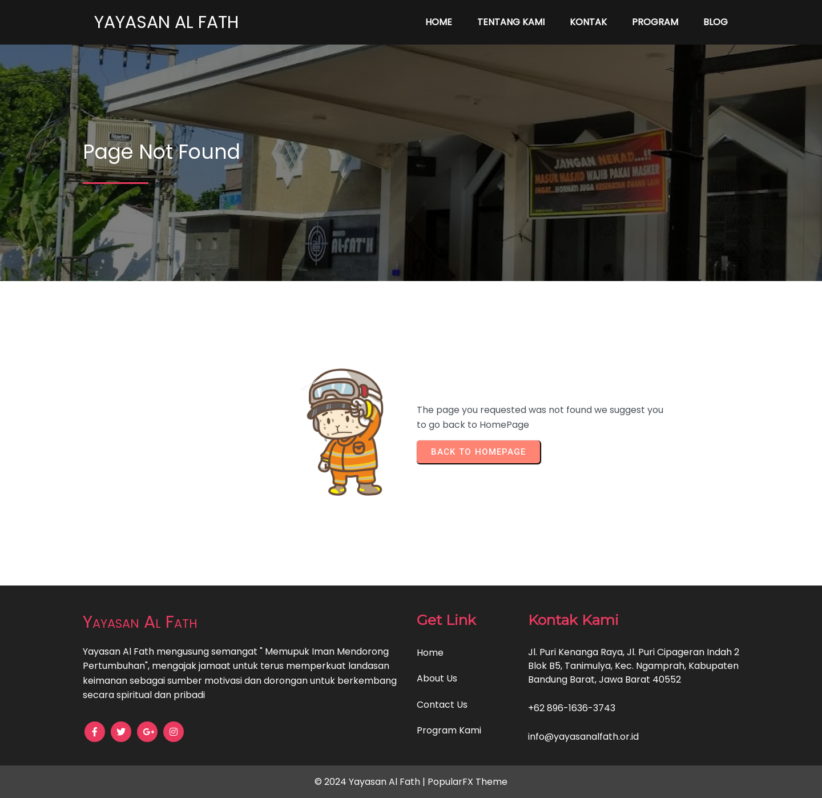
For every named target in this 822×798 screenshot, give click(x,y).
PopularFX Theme (467, 781)
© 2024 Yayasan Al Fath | (371, 781)
